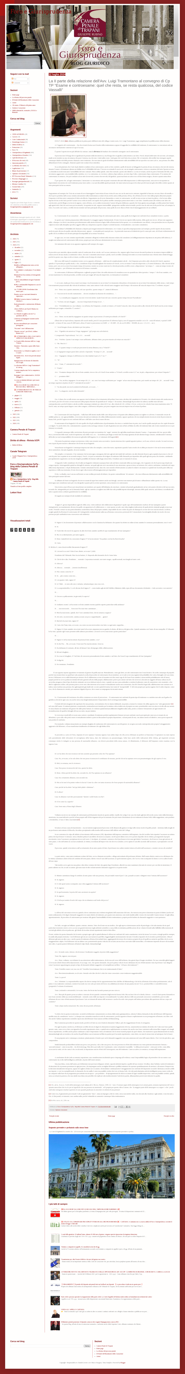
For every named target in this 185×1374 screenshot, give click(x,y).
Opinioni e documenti (61, 1110)
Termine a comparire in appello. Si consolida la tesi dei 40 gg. (80, 1247)
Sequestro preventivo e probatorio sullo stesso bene (68, 1128)
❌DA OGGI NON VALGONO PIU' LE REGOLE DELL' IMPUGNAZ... (26, 386)
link (66, 141)
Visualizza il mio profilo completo (20, 486)
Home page (111, 1116)
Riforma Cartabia (17, 184)
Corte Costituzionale (18, 139)
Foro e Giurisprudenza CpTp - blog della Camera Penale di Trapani (25, 480)
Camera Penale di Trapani (20, 434)
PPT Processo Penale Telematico (22, 176)
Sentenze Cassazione (18, 108)
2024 (14, 245)
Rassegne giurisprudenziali (20, 181)
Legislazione (16, 168)
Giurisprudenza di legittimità (21, 152)
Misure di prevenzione (19, 171)
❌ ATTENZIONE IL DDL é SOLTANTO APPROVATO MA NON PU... (27, 337)
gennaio (17, 410)
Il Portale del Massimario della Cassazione (25, 100)
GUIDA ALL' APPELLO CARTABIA (72, 1309)
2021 (14, 420)
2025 (14, 242)
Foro (13, 150)
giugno (17, 395)
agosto (17, 259)
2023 (14, 414)
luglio (16, 262)
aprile (16, 401)
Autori (14, 103)
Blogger (123, 1363)
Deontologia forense (18, 142)
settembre (18, 256)
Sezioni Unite (16, 187)
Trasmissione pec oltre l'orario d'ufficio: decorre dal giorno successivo (83, 1259)
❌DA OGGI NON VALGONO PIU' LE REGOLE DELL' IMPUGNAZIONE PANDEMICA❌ (90, 1209)
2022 (14, 417)
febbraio (17, 407)
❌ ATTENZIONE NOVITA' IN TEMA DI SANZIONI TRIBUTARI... (27, 390)
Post (14, 79)
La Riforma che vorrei (19, 166)
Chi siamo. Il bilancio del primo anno (23, 105)
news (13, 192)
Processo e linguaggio (19, 179)
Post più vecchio (169, 1116)
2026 (14, 239)
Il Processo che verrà (18, 160)
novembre (18, 250)
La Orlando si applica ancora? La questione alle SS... (24, 314)
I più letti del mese (17, 158)
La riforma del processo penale (22, 97)
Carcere (14, 137)
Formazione (16, 147)
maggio (17, 398)
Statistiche (15, 189)
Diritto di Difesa (17, 445)
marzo (17, 404)
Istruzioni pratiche (18, 163)
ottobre (17, 253)
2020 (14, 423)
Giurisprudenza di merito (20, 155)
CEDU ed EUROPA (18, 134)
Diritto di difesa (17, 145)
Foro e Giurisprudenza (41, 11)
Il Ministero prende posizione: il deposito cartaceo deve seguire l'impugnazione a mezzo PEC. (90, 1322)
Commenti (16, 83)
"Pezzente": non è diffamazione (24, 328)
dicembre (18, 247)
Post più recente (54, 1116)
